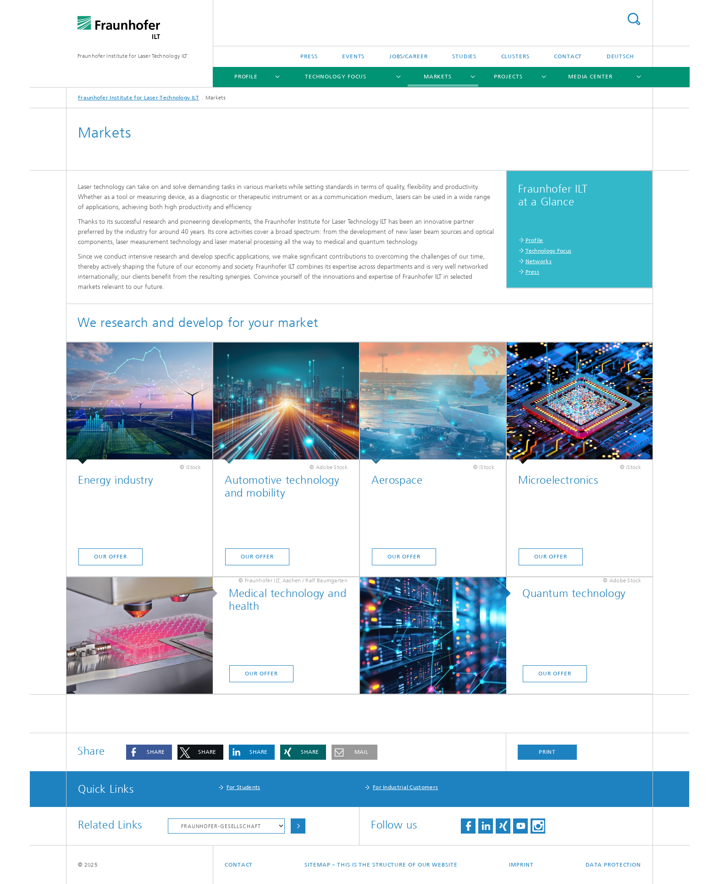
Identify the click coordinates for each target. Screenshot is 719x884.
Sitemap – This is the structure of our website (380, 865)
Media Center (590, 76)
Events (353, 56)
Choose (298, 826)
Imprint (521, 865)
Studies (464, 56)
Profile (246, 76)
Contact (568, 56)
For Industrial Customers (405, 787)
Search (633, 19)
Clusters (515, 56)
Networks (538, 261)
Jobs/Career (408, 56)
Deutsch (620, 56)
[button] (149, 752)
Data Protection (614, 865)
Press (309, 56)
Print (547, 752)
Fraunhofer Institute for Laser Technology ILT (132, 56)
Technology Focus (335, 76)
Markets (438, 76)
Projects (508, 76)
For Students (243, 787)
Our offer (110, 556)
